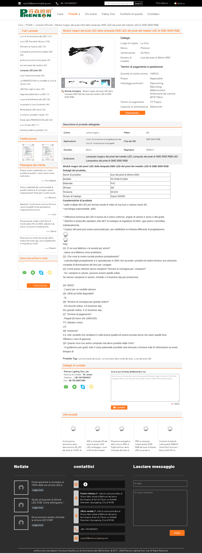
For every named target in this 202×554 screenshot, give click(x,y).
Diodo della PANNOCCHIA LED (34, 120)
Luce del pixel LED (142, 358)
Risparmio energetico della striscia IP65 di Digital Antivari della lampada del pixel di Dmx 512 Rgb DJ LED (120, 447)
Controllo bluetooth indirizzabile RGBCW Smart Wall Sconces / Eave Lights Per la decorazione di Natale (169, 447)
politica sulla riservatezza (45, 550)
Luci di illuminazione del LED (33, 36)
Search (138, 3)
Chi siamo (91, 13)
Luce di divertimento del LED (33, 99)
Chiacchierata (134, 113)
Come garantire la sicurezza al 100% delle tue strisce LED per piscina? (48, 484)
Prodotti (72, 13)
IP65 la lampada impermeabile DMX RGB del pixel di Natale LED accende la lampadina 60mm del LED (145, 448)
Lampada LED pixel (44, 25)
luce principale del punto (89, 358)
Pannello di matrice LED (31, 46)
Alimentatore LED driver (30, 109)
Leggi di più (37, 490)
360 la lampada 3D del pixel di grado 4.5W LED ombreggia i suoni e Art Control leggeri (97, 445)
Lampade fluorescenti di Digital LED (36, 51)
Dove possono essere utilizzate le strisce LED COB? (48, 518)
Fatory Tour (108, 13)
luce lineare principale (30, 75)
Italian (181, 3)
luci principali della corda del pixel (117, 358)
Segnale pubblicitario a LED (32, 94)
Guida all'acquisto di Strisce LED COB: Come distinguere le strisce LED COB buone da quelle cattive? (48, 501)
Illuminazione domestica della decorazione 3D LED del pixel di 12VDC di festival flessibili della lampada (72, 448)
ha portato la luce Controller (32, 104)
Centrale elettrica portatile (31, 130)
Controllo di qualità (131, 13)
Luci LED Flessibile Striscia (32, 41)
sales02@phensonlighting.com (37, 3)
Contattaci (154, 13)
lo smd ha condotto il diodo (32, 115)
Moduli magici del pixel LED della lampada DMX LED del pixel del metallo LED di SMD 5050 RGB (89, 94)
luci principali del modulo (31, 65)
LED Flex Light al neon (30, 89)
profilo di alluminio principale (33, 60)
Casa (60, 13)
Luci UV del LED (27, 125)
